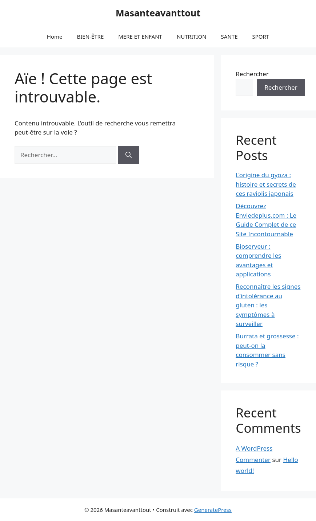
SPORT (260, 36)
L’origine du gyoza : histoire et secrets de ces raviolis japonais (266, 184)
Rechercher (252, 74)
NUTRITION (192, 36)
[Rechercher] (128, 155)
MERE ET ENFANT (140, 36)
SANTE (229, 36)
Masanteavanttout (158, 13)
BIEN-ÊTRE (90, 36)
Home (55, 36)
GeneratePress (213, 509)
